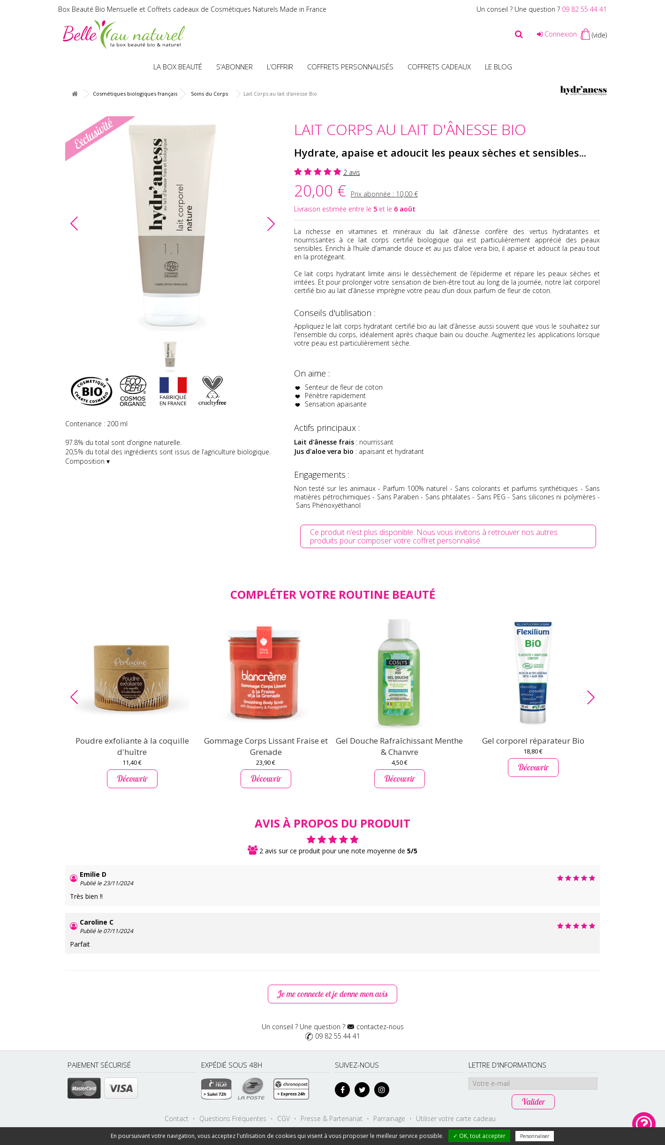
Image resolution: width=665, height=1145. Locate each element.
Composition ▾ (87, 461)
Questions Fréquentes (232, 1118)
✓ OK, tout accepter (479, 1136)
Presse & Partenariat (332, 1118)
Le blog (498, 66)
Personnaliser (534, 1136)
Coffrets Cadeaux (439, 66)
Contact (177, 1118)
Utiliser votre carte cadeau (456, 1118)
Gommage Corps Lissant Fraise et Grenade (266, 746)
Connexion (557, 34)
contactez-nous (380, 1026)
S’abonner (234, 66)
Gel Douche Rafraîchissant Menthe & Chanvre (399, 746)
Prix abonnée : (384, 193)
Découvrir (132, 778)
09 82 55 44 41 (584, 9)
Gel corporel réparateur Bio (533, 740)
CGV (283, 1118)
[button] (271, 224)
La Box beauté (177, 66)
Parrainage (389, 1118)
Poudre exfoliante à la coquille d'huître (132, 746)
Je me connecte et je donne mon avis (332, 993)
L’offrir (280, 66)
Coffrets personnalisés (350, 66)
